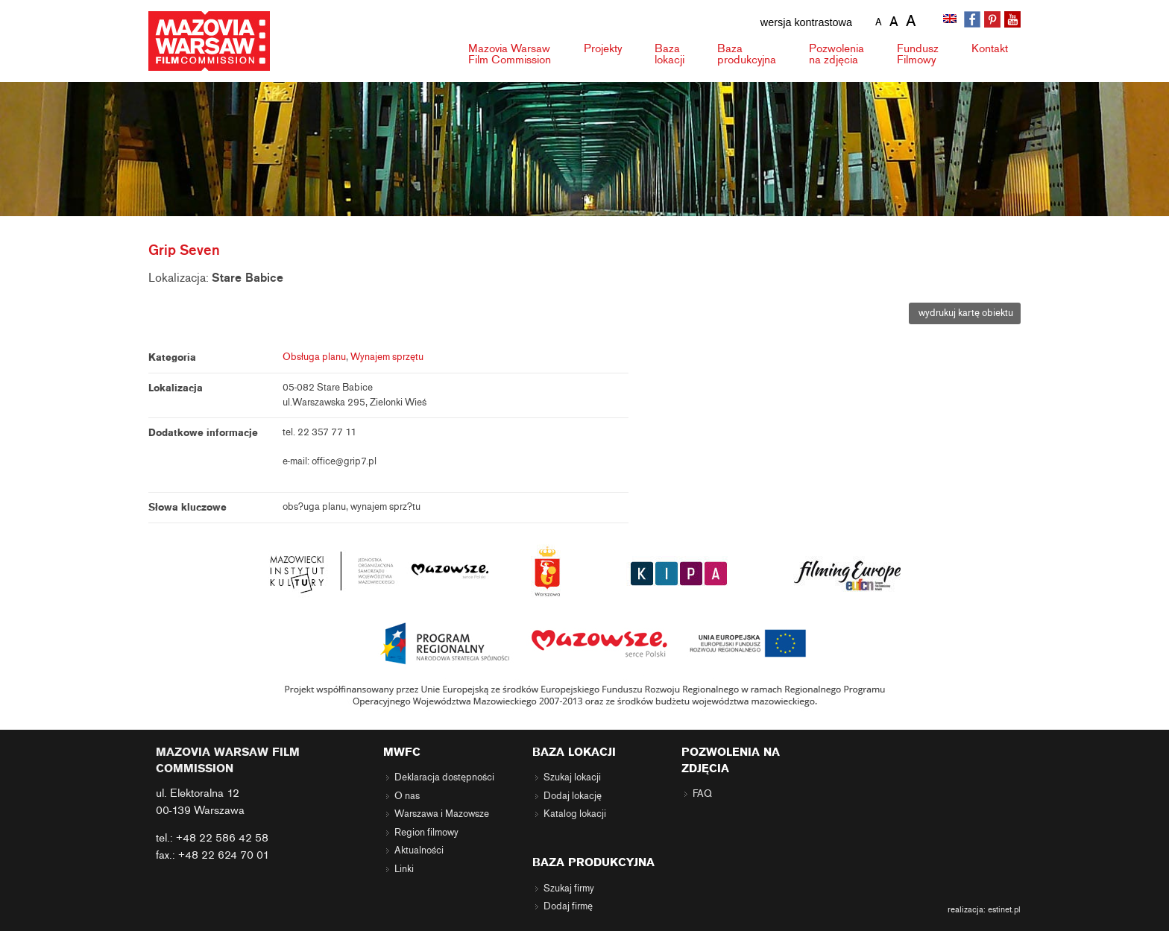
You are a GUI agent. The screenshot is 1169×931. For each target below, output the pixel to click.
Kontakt (989, 48)
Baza (669, 54)
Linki (404, 869)
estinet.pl (1004, 909)
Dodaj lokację (572, 796)
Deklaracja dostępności (444, 777)
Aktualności (419, 850)
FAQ (702, 794)
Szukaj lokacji (572, 777)
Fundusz (918, 54)
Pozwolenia (836, 54)
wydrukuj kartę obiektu (964, 313)
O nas (407, 796)
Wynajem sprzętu (386, 357)
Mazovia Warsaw (509, 54)
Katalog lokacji (574, 814)
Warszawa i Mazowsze (441, 814)
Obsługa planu (314, 357)
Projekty (603, 48)
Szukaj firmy (568, 888)
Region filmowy (426, 833)
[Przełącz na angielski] (951, 20)
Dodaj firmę (568, 906)
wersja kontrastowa (806, 22)
